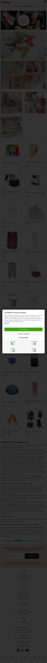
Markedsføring (34, 343)
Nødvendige (12, 343)
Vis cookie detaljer (23, 337)
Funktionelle (12, 350)
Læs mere (6, 323)
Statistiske (34, 350)
